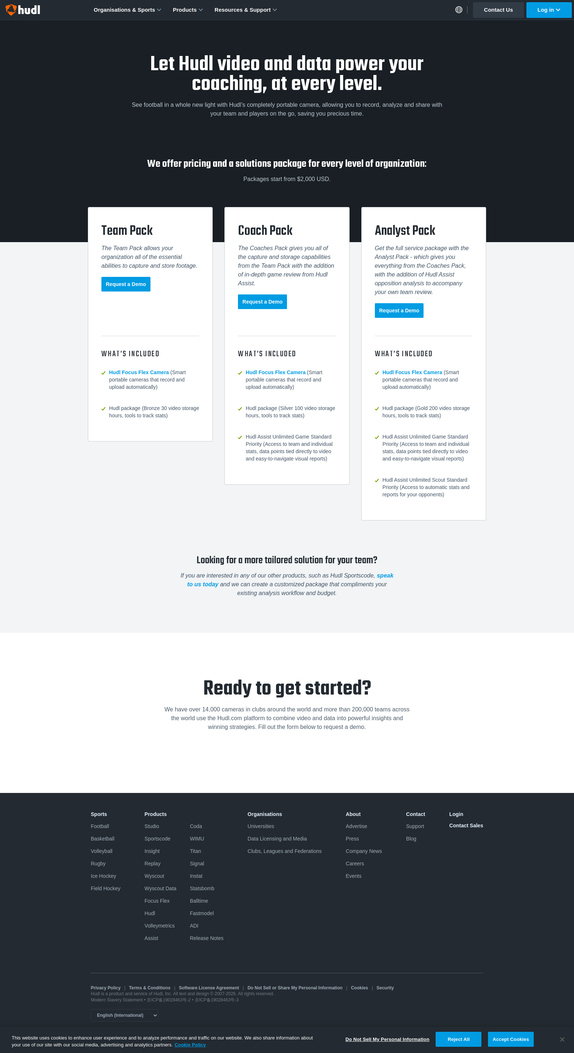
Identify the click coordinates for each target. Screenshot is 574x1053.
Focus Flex (157, 901)
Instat (196, 876)
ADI (194, 926)
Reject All (459, 1043)
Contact (415, 814)
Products (188, 10)
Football (100, 826)
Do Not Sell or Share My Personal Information (294, 987)
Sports (99, 814)
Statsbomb (202, 888)
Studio (152, 826)
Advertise (356, 826)
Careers (355, 863)
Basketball (103, 839)
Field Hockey (105, 888)
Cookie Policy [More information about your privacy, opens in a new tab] (190, 1049)
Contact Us (498, 10)
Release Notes (207, 938)
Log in (549, 10)
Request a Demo (126, 284)
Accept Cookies (511, 1043)
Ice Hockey (103, 876)
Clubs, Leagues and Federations (284, 851)
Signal (197, 863)
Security (385, 987)
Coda (196, 826)
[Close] (562, 1043)
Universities (260, 826)
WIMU (197, 839)
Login (456, 814)
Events (354, 876)
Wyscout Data (160, 888)
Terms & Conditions (150, 987)
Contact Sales (466, 825)
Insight (152, 851)
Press (352, 839)
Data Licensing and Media (277, 839)
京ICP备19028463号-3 (217, 1000)
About (353, 814)
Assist (151, 938)
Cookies (359, 987)
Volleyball (101, 851)
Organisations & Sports (128, 10)
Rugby (98, 863)
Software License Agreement (209, 987)
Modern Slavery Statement (117, 1000)
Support (415, 826)
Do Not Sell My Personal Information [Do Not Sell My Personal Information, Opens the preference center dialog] (387, 1043)
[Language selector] (125, 1015)
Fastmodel (202, 913)
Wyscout (154, 876)
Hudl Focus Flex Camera (139, 372)
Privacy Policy (105, 987)
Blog (411, 839)
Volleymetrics (160, 926)
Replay (153, 863)
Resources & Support (246, 10)
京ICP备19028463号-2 (169, 1000)
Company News (364, 851)
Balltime (199, 901)
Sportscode (158, 839)
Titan (195, 851)
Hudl (150, 913)
